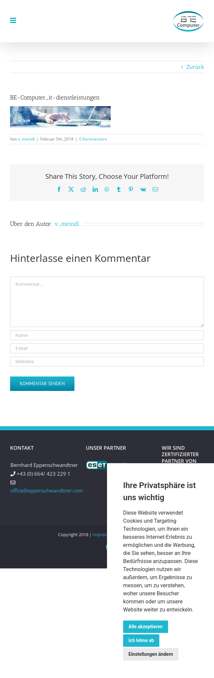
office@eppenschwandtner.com (46, 490)
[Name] (107, 335)
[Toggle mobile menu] (13, 20)
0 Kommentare (93, 139)
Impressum (104, 534)
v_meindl (26, 139)
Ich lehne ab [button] (141, 640)
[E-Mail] (107, 348)
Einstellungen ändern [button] (150, 654)
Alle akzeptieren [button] (145, 626)
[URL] (107, 361)
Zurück (195, 67)
